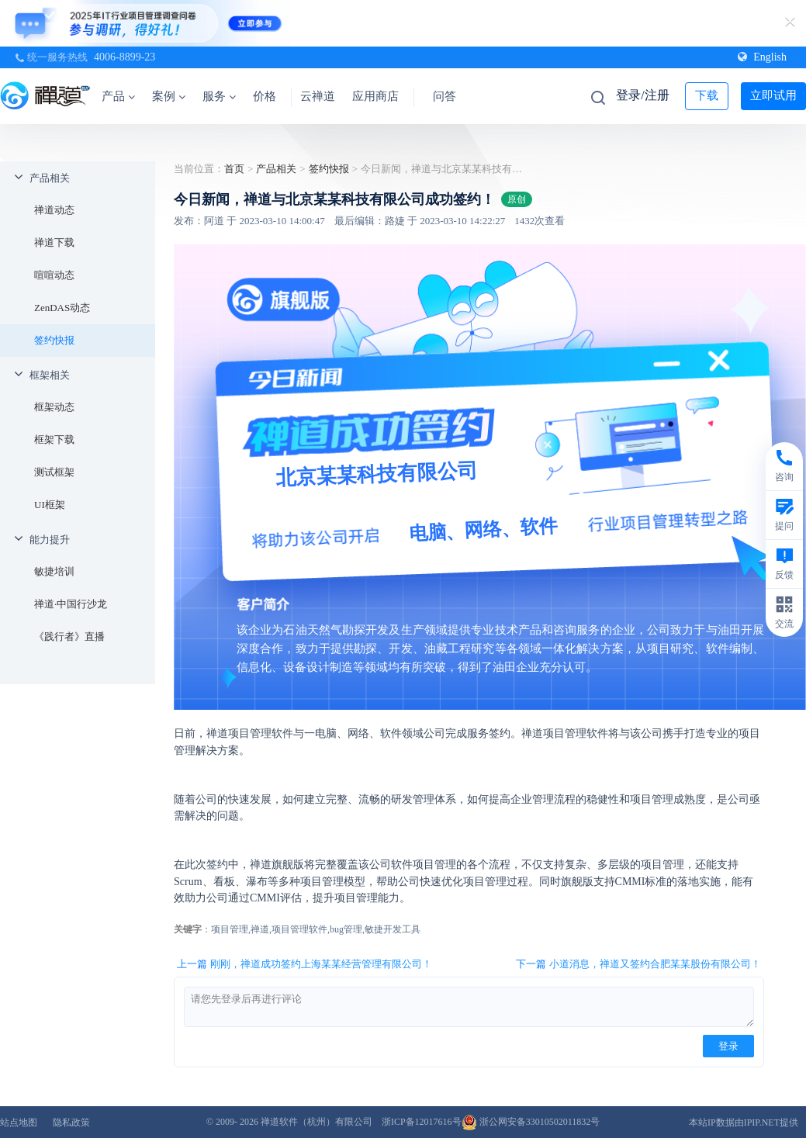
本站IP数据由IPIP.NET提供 (743, 1122)
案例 (168, 96)
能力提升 (49, 539)
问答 (444, 96)
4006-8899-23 (124, 57)
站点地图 (18, 1122)
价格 (264, 96)
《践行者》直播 (69, 636)
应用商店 (375, 96)
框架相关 (49, 375)
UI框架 (49, 504)
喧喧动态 (54, 275)
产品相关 (49, 178)
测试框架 (54, 472)
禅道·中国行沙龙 (70, 604)
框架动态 (54, 407)
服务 (219, 96)
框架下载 (54, 439)
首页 (234, 169)
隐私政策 (71, 1122)
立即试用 (773, 95)
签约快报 (54, 340)
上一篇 (304, 964)
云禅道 (317, 96)
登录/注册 (642, 95)
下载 (706, 95)
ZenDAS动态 (62, 307)
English (762, 57)
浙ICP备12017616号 (422, 1121)
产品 (118, 96)
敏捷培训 (54, 571)
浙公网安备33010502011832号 (531, 1121)
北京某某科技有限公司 (377, 474)
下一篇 (638, 964)
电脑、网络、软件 (483, 530)
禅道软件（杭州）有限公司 (316, 1121)
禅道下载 (54, 242)
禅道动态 (54, 210)
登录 (728, 1046)
